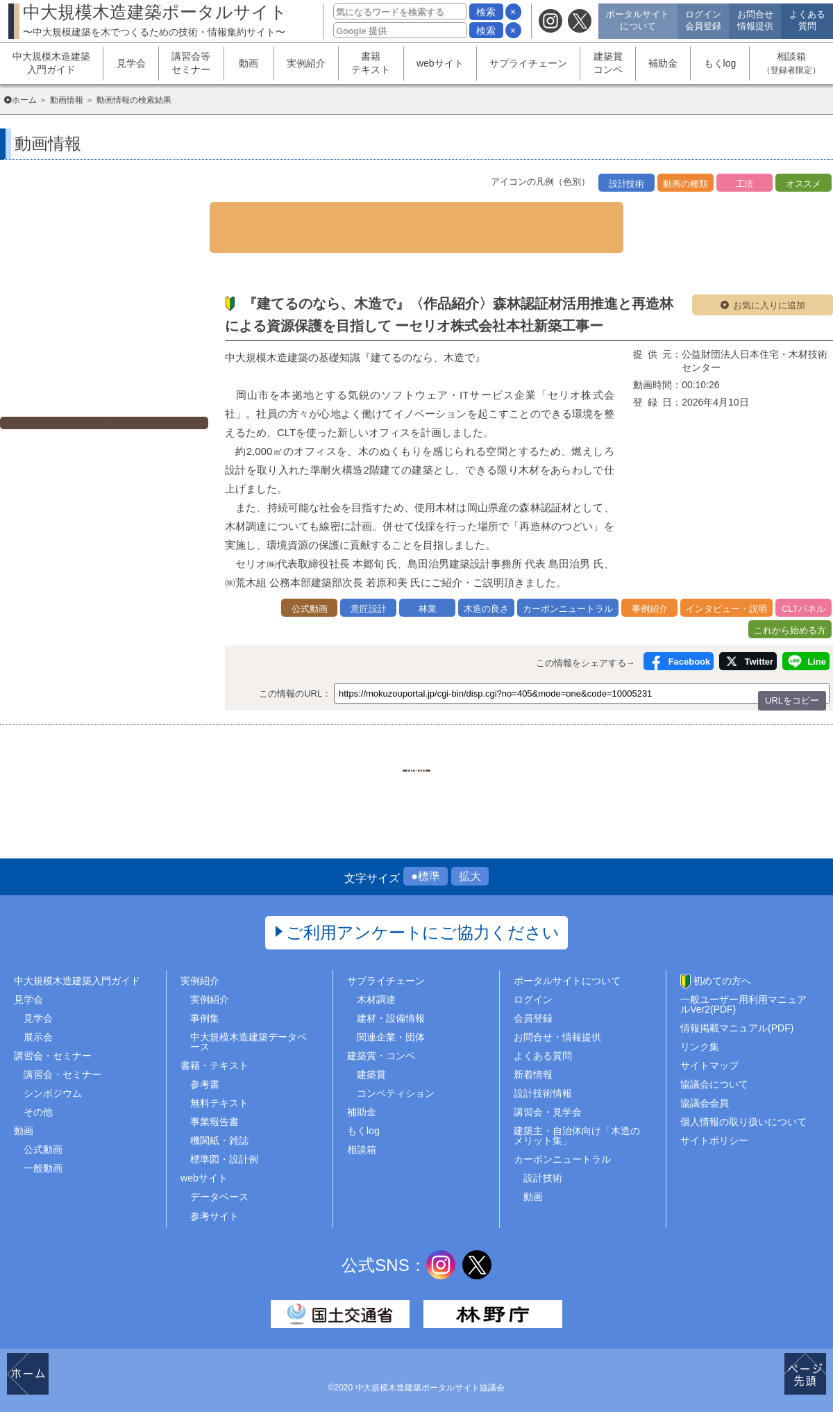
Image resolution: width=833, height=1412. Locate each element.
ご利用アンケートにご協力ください (423, 917)
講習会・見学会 (548, 1097)
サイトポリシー (714, 1126)
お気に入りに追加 (769, 279)
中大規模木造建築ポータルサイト (155, 20)
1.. (312, 745)
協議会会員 (704, 1088)
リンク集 (699, 1032)
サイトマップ (709, 1050)
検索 (486, 11)
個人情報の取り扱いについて (743, 1107)
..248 (520, 745)
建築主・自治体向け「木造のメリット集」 (577, 1121)
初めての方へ (722, 966)
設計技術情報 (543, 1078)
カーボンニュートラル (562, 1145)
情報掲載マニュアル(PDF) (736, 1013)
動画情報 (66, 100)
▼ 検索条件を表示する (416, 214)
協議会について (714, 1069)
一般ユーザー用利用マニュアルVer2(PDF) (743, 989)
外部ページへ (111, 402)
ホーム (24, 100)
